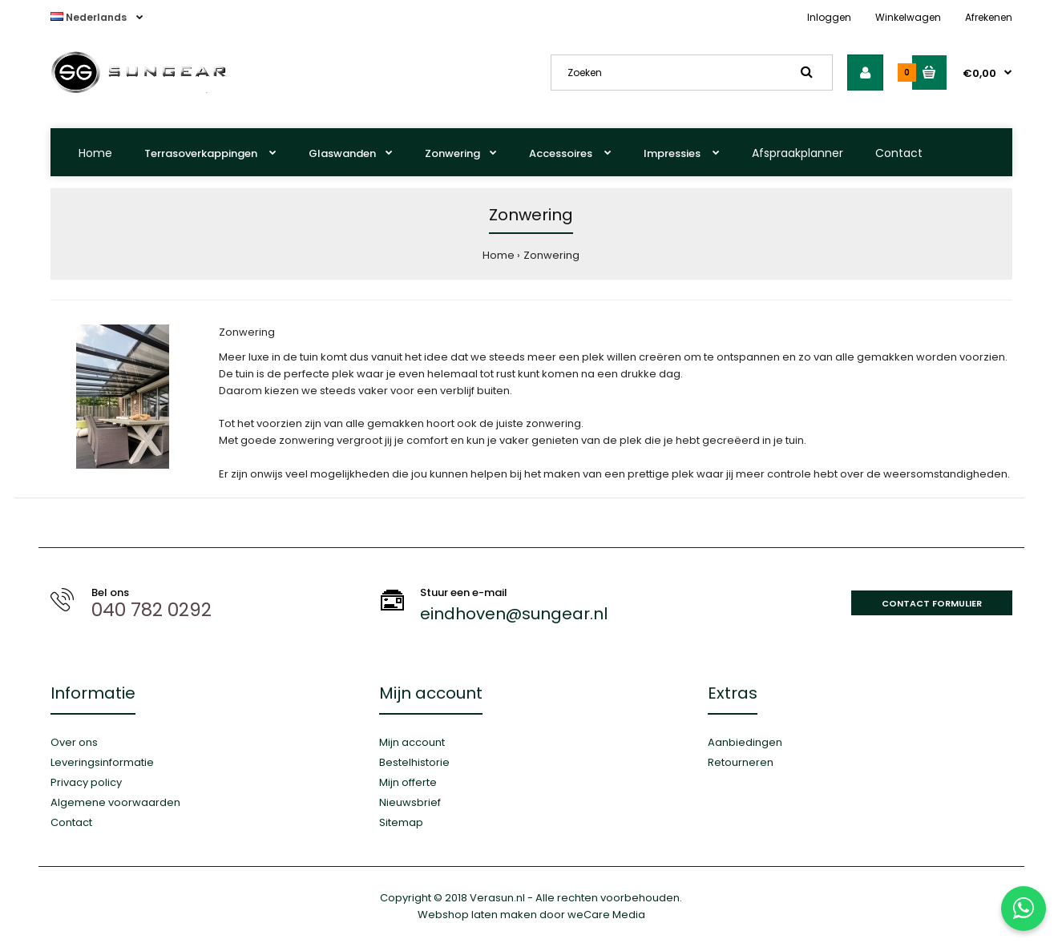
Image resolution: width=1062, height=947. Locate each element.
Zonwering (551, 255)
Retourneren (740, 762)
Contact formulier (932, 603)
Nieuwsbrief (410, 802)
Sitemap (401, 822)
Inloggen (829, 17)
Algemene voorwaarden (115, 802)
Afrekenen (988, 17)
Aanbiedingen (745, 742)
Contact (899, 153)
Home (95, 153)
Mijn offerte (408, 782)
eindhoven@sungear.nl (514, 613)
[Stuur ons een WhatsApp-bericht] (1023, 908)
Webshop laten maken (477, 914)
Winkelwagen (908, 17)
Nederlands (89, 17)
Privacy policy (86, 782)
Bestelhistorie (414, 762)
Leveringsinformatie (102, 762)
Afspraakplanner (797, 153)
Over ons (74, 742)
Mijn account (412, 742)
